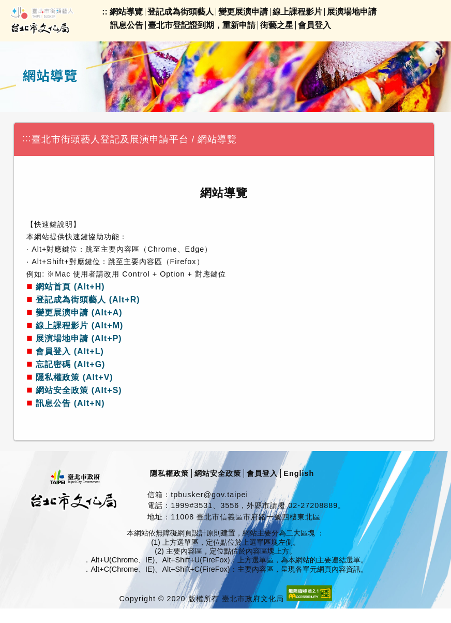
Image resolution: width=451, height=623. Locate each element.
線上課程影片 (297, 11)
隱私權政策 (169, 473)
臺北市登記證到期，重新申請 (201, 25)
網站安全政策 (217, 473)
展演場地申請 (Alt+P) (79, 338)
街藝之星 (276, 25)
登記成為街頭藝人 (180, 11)
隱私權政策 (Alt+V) (74, 377)
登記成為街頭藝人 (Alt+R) (88, 299)
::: (27, 138)
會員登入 (314, 25)
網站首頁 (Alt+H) (70, 286)
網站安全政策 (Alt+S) (79, 390)
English (298, 473)
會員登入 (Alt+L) (70, 351)
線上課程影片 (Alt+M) (79, 325)
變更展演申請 (243, 11)
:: (105, 11)
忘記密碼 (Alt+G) (70, 364)
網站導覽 (126, 11)
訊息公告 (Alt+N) (70, 403)
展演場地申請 (352, 11)
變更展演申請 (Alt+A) (79, 312)
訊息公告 (126, 25)
